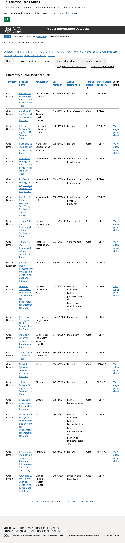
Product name (23, 83)
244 (49, 501)
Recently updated (13, 55)
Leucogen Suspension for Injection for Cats (26, 404)
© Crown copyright (112, 535)
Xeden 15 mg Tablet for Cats (26, 355)
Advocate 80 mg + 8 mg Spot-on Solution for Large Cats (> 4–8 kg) (25, 483)
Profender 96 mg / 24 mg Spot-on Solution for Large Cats (25, 185)
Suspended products (93, 61)
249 (73, 501)
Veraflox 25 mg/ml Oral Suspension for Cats (25, 116)
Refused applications (102, 66)
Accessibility (18, 527)
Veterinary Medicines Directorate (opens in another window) (32, 530)
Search (51, 55)
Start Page (8, 42)
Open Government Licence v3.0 (55, 535)
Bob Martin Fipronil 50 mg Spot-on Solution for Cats (25, 99)
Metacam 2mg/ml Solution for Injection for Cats (26, 341)
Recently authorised (35, 55)
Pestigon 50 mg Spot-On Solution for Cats (25, 148)
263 (91, 501)
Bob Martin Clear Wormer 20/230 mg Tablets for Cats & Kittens (25, 206)
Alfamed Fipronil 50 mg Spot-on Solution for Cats (25, 388)
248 (68, 501)
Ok (6, 19)
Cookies (70, 13)
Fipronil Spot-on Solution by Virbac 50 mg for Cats (26, 370)
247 (63, 501)
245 (54, 501)
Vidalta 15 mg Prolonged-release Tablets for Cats (25, 249)
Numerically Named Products (101, 51)
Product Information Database (67, 28)
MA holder (42, 81)
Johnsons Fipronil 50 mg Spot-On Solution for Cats (25, 132)
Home (9, 61)
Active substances (73, 83)
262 (86, 501)
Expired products (66, 61)
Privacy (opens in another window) (43, 527)
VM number (57, 83)
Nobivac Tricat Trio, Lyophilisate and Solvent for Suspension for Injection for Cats (26, 297)
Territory (11, 81)
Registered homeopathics (71, 66)
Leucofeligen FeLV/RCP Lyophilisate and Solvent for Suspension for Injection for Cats (26, 425)
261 (81, 501)
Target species (90, 83)
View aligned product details (117, 130)
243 (44, 501)
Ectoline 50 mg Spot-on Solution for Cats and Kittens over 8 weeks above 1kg (25, 461)
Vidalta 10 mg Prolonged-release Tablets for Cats (25, 228)
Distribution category (104, 83)
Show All (8, 51)
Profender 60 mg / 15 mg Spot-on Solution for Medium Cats (25, 166)
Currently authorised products (35, 61)
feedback (41, 36)
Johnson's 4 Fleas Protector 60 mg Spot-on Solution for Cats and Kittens (26, 271)
